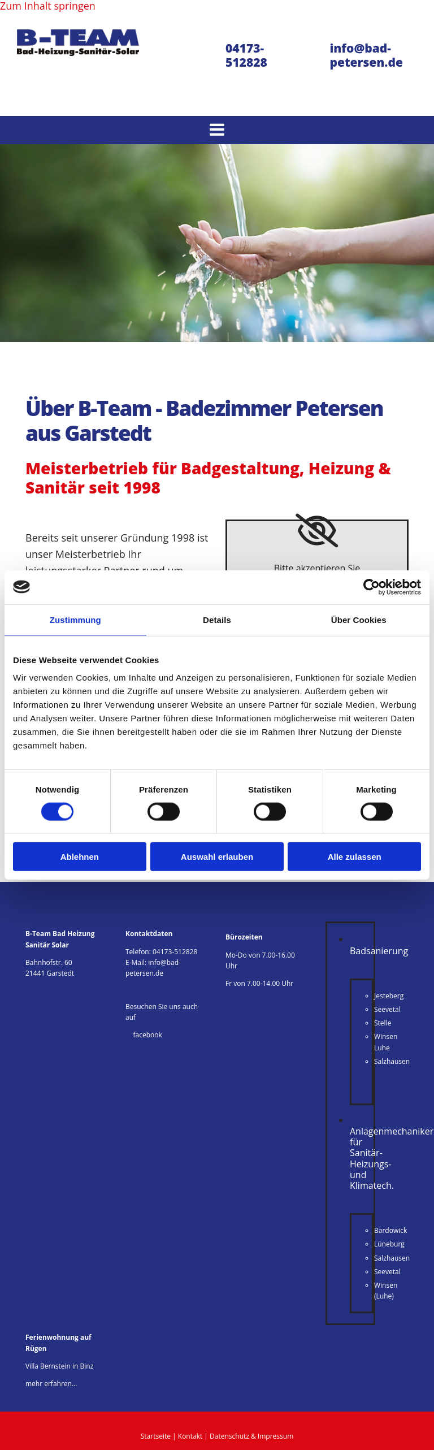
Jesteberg (388, 996)
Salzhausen (392, 1061)
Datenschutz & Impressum (251, 1436)
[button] (217, 130)
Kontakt (190, 1436)
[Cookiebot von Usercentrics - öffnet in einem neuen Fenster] (371, 586)
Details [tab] (217, 619)
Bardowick (390, 1230)
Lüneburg (389, 1244)
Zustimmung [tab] (75, 619)
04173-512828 (175, 951)
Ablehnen (79, 857)
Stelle (382, 1023)
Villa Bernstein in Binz (59, 1366)
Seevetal (387, 1009)
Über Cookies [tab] (359, 619)
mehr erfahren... (51, 1383)
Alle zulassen (354, 857)
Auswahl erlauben (217, 857)
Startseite (156, 1436)
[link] (317, 531)
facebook (143, 1035)
